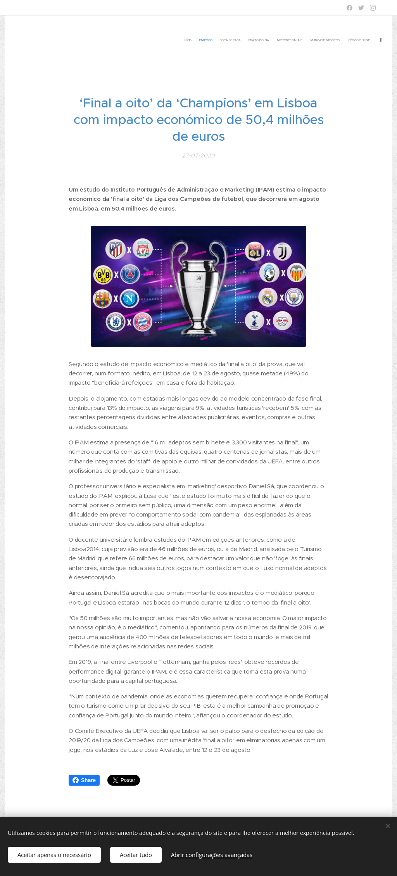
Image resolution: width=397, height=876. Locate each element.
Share (84, 780)
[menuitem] (330, 40)
